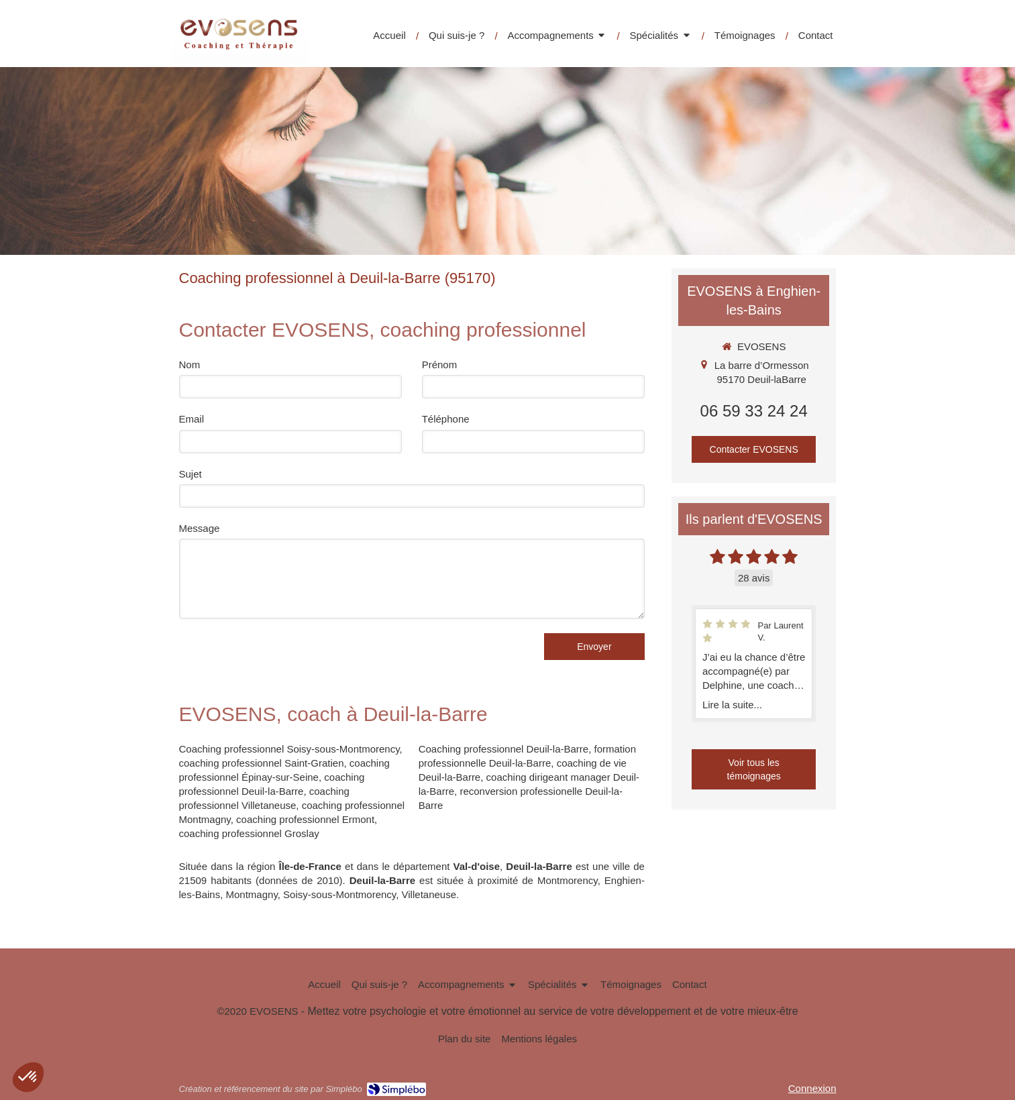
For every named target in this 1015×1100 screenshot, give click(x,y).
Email (192, 419)
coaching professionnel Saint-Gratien (261, 763)
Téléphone (446, 419)
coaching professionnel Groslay (249, 833)
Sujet (190, 474)
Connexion (812, 1088)
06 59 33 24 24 (754, 411)
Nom (190, 364)
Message (199, 528)
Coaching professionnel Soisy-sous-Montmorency (289, 749)
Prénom (440, 364)
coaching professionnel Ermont (305, 819)
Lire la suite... (732, 704)
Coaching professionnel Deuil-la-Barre (503, 749)
